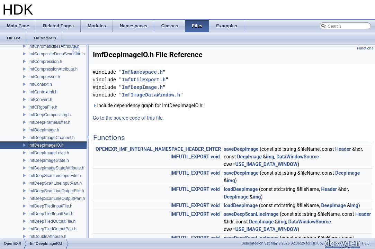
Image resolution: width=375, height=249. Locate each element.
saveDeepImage (241, 149)
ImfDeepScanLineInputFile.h (54, 175)
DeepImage (249, 156)
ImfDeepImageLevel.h (48, 152)
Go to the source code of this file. (128, 118)
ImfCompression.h (45, 61)
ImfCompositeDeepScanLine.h (56, 54)
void (215, 156)
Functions (365, 48)
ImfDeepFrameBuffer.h (49, 122)
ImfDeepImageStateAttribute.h (56, 168)
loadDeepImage (241, 189)
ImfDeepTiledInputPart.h (50, 213)
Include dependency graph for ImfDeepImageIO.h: (148, 105)
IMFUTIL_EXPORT (189, 156)
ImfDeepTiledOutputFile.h (51, 221)
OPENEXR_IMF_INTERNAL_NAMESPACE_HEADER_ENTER (158, 149)
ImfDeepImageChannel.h (51, 137)
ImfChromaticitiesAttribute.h (53, 46)
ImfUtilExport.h (144, 79)
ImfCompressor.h (44, 76)
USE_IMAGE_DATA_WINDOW (266, 164)
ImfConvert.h (40, 99)
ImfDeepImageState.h (48, 160)
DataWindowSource (297, 156)
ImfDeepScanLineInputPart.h (55, 183)
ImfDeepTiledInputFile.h (50, 206)
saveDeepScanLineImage (251, 214)
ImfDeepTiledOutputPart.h (52, 229)
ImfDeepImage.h (43, 130)
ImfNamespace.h (142, 72)
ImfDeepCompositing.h (49, 114)
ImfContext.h (40, 84)
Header (343, 149)
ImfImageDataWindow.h (151, 95)
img (270, 156)
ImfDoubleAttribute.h (47, 236)
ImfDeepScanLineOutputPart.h (56, 198)
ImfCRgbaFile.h (42, 107)
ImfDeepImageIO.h (45, 145)
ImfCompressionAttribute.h (53, 69)
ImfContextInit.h (42, 92)
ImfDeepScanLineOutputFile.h (56, 190)
